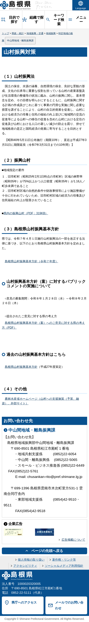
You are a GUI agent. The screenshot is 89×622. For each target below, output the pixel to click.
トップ (5, 33)
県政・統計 (18, 33)
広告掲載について (73, 539)
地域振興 (51, 33)
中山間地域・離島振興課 (20, 40)
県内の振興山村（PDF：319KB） (26, 213)
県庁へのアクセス (24, 602)
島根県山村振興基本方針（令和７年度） (31, 261)
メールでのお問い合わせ (69, 605)
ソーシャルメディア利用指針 (64, 565)
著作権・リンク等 (64, 559)
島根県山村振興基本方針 (21, 366)
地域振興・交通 (35, 33)
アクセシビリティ (25, 565)
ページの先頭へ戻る (47, 551)
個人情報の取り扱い (31, 559)
